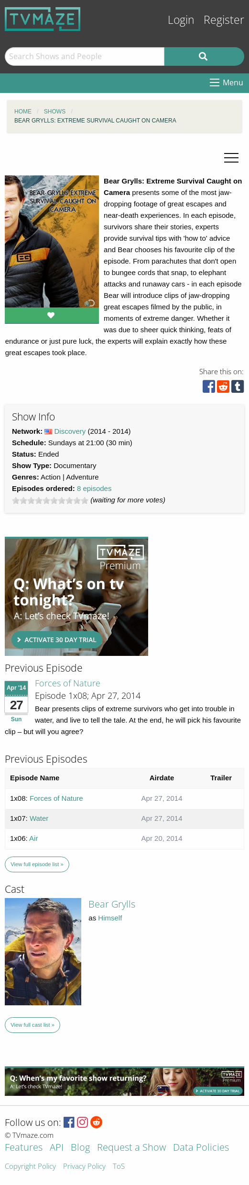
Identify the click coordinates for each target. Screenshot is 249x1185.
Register (224, 19)
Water (39, 818)
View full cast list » (32, 1025)
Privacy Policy (84, 1167)
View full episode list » (37, 864)
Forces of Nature (67, 683)
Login (181, 19)
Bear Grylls (111, 904)
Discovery (70, 431)
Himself (110, 918)
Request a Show (131, 1148)
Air (33, 838)
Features (24, 1148)
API (57, 1148)
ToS (119, 1167)
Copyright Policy (30, 1167)
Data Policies (201, 1148)
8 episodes (94, 488)
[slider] (50, 500)
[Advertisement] (76, 596)
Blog (80, 1148)
